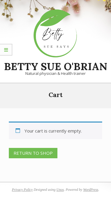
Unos (60, 190)
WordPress (90, 190)
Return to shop (33, 153)
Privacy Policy (22, 190)
